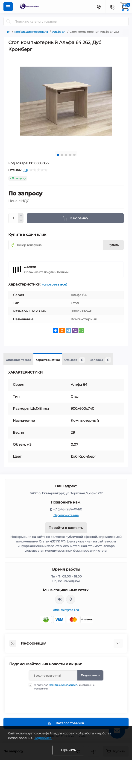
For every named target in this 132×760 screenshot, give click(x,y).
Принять (68, 750)
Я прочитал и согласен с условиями (64, 686)
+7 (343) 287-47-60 (67, 509)
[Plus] (20, 215)
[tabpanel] (66, 101)
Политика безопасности (63, 684)
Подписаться (90, 675)
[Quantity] (13, 218)
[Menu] (8, 6)
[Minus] (20, 221)
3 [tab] (66, 155)
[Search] (8, 21)
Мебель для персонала (31, 31)
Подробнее (43, 738)
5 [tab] (74, 155)
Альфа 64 (58, 31)
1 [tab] (58, 155)
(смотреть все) (54, 284)
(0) (25, 170)
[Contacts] (112, 6)
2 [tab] (62, 155)
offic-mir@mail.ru (66, 610)
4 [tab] (70, 155)
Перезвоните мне (66, 515)
